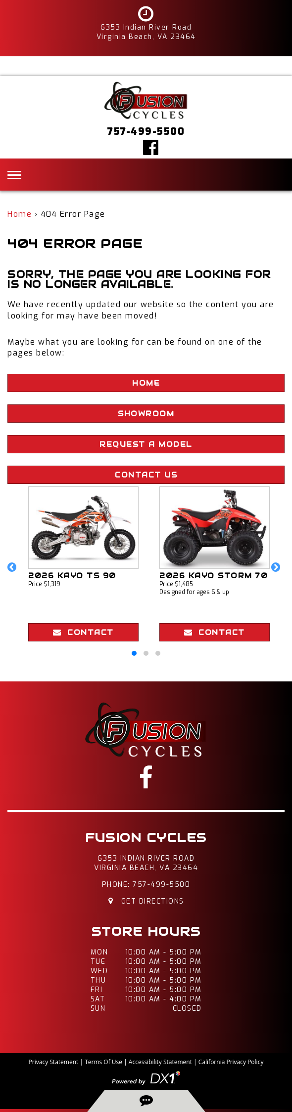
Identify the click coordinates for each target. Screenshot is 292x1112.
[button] (14, 573)
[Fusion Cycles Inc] (146, 100)
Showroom (146, 413)
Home (19, 214)
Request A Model (146, 444)
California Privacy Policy (231, 1062)
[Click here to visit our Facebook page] (151, 147)
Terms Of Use (103, 1062)
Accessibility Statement (160, 1062)
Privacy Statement (54, 1062)
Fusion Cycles (146, 837)
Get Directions (146, 901)
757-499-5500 (161, 884)
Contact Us (146, 475)
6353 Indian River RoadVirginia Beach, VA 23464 (146, 863)
